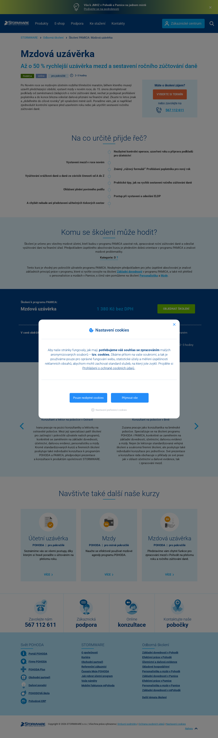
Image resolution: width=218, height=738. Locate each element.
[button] (109, 410)
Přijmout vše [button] (130, 397)
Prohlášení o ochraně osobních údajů (108, 368)
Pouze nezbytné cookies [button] (88, 397)
